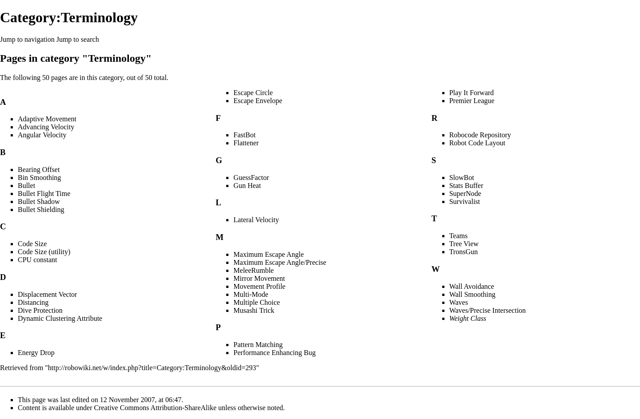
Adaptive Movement (47, 119)
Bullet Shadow (39, 201)
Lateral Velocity (256, 219)
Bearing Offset (39, 169)
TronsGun (463, 251)
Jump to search (77, 39)
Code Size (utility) (44, 251)
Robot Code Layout (477, 143)
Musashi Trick (253, 310)
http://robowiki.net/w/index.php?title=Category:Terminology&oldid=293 (152, 367)
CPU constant (37, 259)
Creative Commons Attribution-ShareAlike (155, 407)
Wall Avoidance (471, 286)
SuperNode (465, 193)
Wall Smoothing (472, 294)
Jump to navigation (27, 39)
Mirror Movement (259, 278)
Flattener (246, 143)
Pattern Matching (258, 344)
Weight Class (467, 318)
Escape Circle (252, 92)
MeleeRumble (253, 270)
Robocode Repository (480, 135)
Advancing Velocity (46, 127)
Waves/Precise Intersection (487, 310)
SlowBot (461, 177)
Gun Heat (247, 185)
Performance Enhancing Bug (274, 352)
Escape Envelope (257, 100)
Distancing (33, 302)
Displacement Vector (47, 294)
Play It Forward (471, 92)
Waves (458, 302)
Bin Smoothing (39, 177)
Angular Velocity (42, 135)
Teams (458, 235)
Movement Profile (259, 286)
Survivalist (464, 201)
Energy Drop (36, 352)
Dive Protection (40, 310)
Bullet (26, 185)
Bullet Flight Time (44, 193)
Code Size (32, 243)
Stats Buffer (466, 185)
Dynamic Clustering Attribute (60, 318)
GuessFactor (251, 177)
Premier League (472, 100)
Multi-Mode (250, 294)
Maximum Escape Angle (268, 254)
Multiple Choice (256, 302)
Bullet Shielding (41, 209)
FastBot (244, 135)
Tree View (464, 243)
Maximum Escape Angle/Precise (279, 262)
